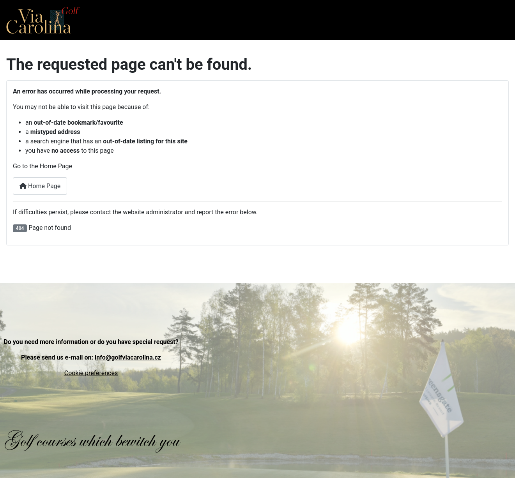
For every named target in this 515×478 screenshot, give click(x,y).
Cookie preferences (91, 373)
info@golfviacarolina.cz (128, 357)
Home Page (39, 186)
